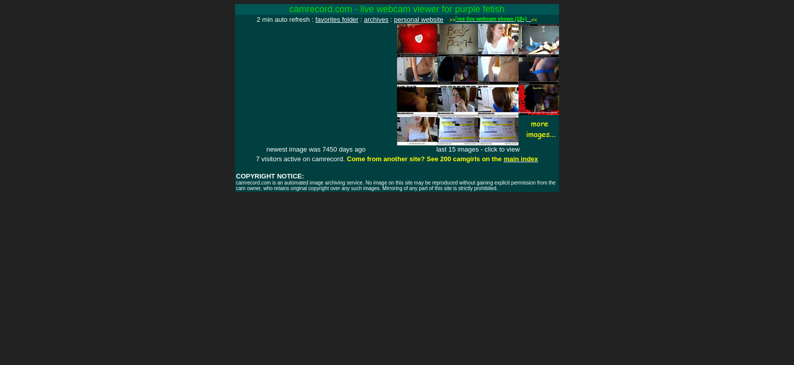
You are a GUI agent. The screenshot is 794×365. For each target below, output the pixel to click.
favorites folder (337, 19)
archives (376, 19)
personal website (419, 19)
